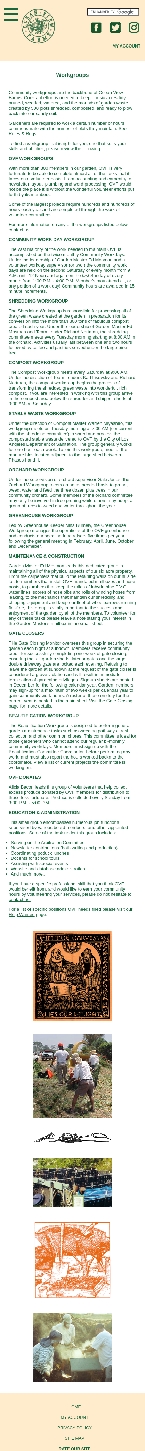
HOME (75, 1407)
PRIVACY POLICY (74, 1427)
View (38, 762)
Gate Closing (119, 700)
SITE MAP (74, 1438)
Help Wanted (22, 914)
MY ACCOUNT (75, 1417)
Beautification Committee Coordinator (46, 751)
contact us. (20, 229)
